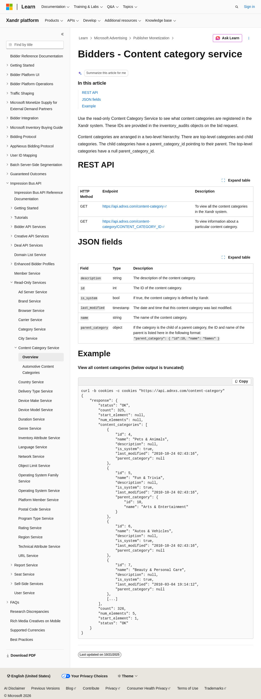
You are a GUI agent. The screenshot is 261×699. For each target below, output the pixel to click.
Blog (69, 688)
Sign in (249, 7)
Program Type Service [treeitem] (36, 518)
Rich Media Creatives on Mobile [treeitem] (35, 621)
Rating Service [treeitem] (30, 528)
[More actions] (248, 38)
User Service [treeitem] (24, 593)
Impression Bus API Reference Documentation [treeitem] (38, 195)
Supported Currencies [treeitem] (27, 630)
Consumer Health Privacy (147, 688)
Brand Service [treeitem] (29, 301)
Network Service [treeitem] (31, 456)
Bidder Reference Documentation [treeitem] (36, 56)
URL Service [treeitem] (28, 556)
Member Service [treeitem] (27, 273)
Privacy (111, 688)
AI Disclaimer (14, 688)
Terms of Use (187, 688)
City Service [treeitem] (27, 338)
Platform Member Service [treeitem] (38, 500)
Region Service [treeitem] (30, 537)
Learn (83, 38)
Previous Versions (45, 688)
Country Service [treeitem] (31, 382)
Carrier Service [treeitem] (30, 320)
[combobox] (35, 45)
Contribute (91, 688)
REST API (90, 93)
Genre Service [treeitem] (29, 428)
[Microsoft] (9, 7)
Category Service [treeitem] (32, 329)
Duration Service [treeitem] (31, 419)
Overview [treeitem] (30, 357)
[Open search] (237, 6)
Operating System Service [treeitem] (39, 491)
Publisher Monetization (151, 38)
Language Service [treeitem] (32, 447)
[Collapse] (62, 34)
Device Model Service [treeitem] (35, 410)
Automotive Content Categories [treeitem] (38, 369)
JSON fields (91, 99)
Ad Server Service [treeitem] (32, 292)
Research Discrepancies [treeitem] (29, 611)
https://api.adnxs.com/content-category (133, 206)
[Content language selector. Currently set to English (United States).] (28, 676)
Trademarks (213, 688)
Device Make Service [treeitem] (35, 401)
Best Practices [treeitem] (21, 640)
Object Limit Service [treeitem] (34, 466)
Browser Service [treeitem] (31, 311)
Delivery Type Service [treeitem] (35, 391)
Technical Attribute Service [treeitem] (39, 546)
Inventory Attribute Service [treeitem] (39, 438)
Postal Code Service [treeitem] (34, 509)
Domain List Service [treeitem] (30, 255)
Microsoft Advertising (110, 38)
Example (89, 106)
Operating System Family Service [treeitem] (38, 478)
